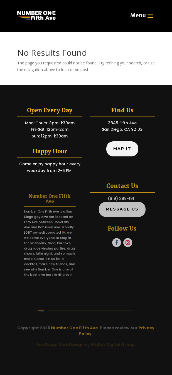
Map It (122, 148)
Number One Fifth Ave (74, 328)
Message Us (122, 209)
